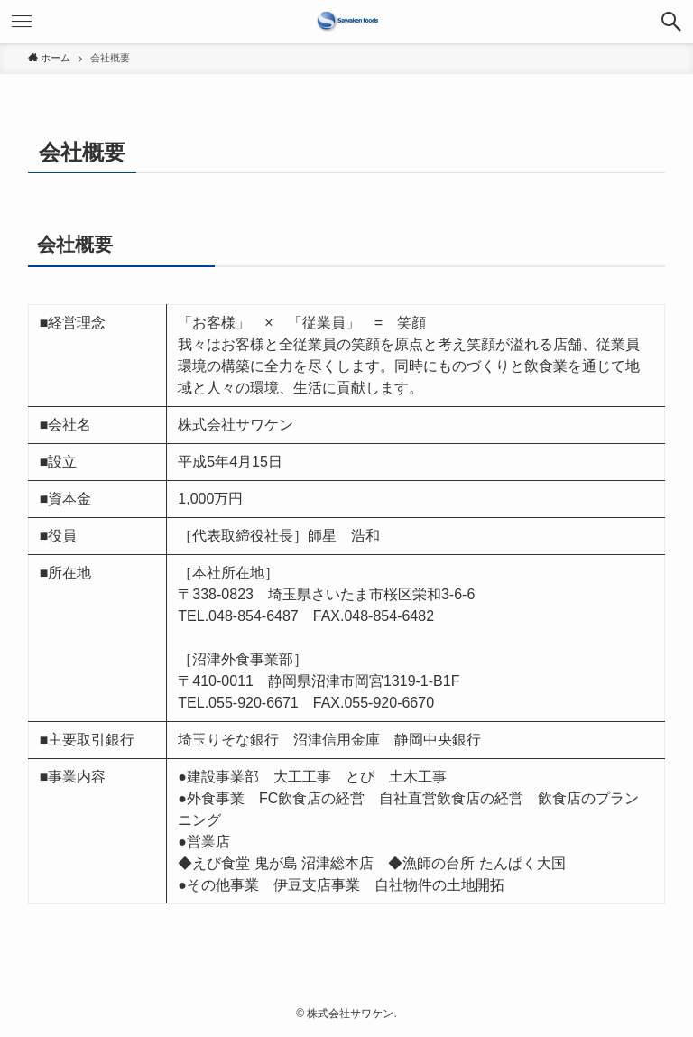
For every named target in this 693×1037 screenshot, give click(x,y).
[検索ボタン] (671, 21)
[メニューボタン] (21, 21)
